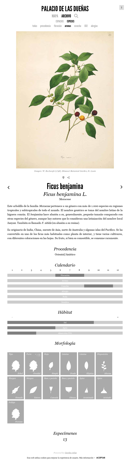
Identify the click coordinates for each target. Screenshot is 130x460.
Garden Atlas (71, 453)
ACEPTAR (100, 457)
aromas (68, 26)
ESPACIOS (60, 21)
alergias (94, 26)
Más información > (87, 458)
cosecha (77, 26)
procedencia (45, 26)
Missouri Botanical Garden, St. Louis (79, 171)
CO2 (86, 26)
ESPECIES (70, 21)
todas (34, 26)
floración (58, 26)
